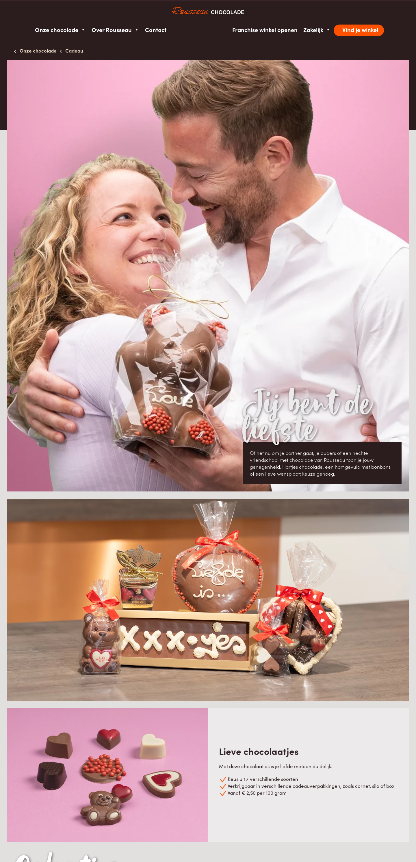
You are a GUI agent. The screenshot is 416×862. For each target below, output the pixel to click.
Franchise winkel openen (265, 29)
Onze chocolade (60, 30)
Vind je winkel (360, 29)
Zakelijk (317, 30)
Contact (155, 29)
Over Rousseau (115, 30)
